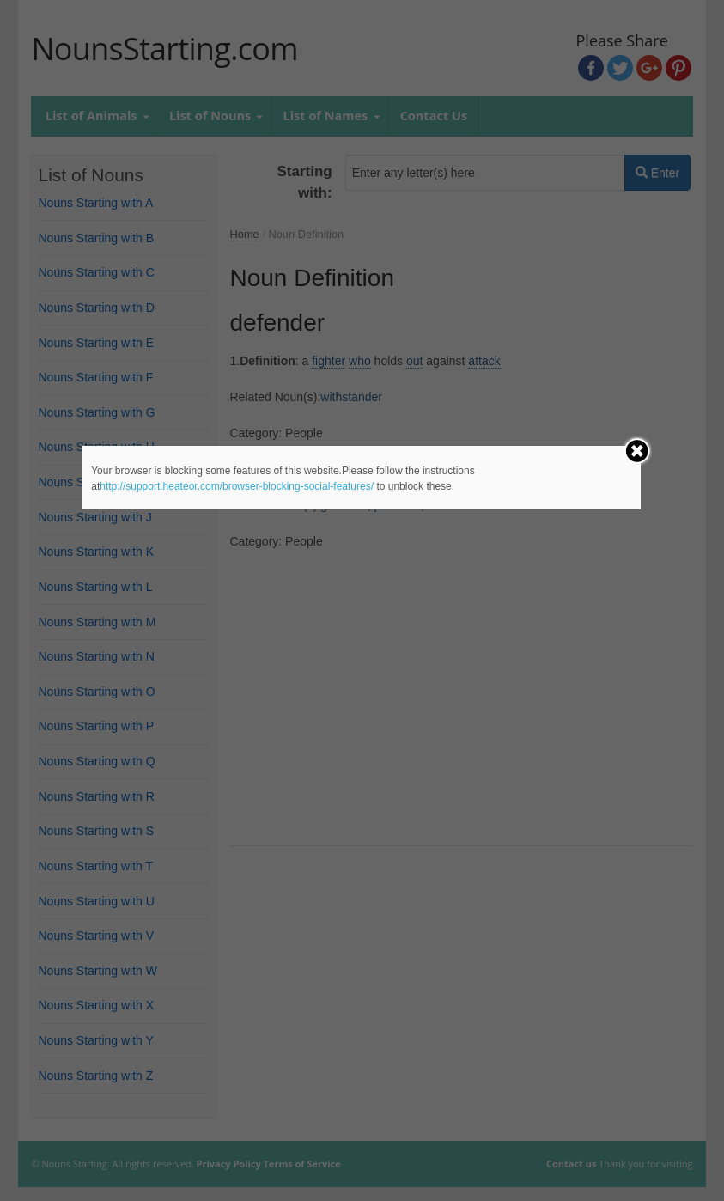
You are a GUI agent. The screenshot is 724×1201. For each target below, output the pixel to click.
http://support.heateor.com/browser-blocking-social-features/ (237, 486)
